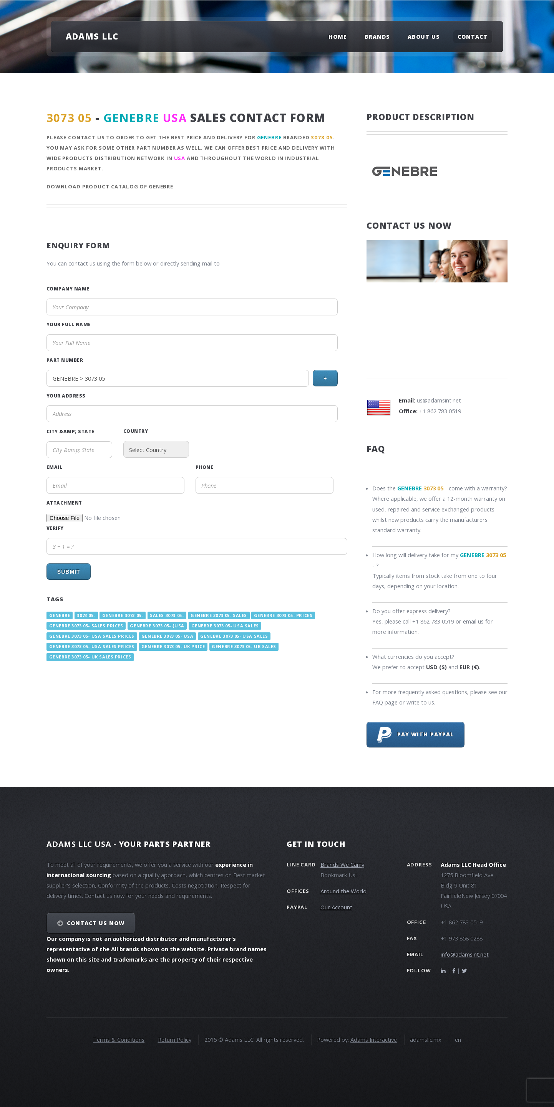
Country (135, 431)
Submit (68, 572)
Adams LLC (92, 36)
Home (337, 36)
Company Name (68, 288)
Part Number (64, 360)
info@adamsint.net (465, 954)
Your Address (66, 396)
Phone (204, 467)
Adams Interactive (373, 1039)
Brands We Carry (342, 864)
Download (63, 186)
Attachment (64, 503)
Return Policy (174, 1039)
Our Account (336, 907)
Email (54, 467)
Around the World (343, 891)
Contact (473, 36)
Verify (55, 528)
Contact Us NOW (96, 923)
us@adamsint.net (439, 400)
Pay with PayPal (415, 734)
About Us (424, 36)
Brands (377, 36)
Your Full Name (68, 324)
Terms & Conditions (118, 1039)
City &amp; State (70, 431)
